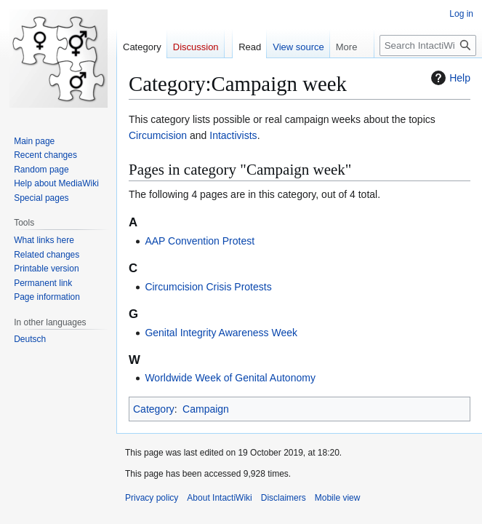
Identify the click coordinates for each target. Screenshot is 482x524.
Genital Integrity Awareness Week (221, 332)
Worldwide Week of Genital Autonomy (230, 378)
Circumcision (158, 135)
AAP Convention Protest (199, 241)
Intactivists (233, 135)
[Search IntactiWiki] (427, 45)
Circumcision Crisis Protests (208, 287)
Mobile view (338, 498)
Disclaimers (283, 498)
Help (448, 78)
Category (153, 409)
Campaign (205, 409)
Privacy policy (151, 498)
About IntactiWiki (219, 498)
